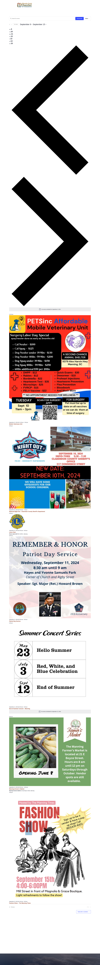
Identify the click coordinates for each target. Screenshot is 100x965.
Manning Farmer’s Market (16, 789)
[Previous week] (9, 24)
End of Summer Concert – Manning (19, 708)
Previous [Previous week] (12, 907)
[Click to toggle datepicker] (33, 24)
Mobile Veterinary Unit (15, 424)
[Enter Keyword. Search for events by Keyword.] (42, 18)
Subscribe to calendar (83, 911)
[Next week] (11, 24)
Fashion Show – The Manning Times (20, 903)
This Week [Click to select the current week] (16, 24)
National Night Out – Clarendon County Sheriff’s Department (27, 511)
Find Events (79, 18)
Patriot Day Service (15, 621)
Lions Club (12, 532)
